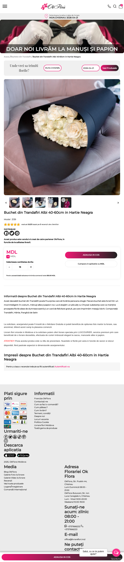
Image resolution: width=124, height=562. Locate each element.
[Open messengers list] (116, 553)
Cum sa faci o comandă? (46, 404)
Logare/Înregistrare (13, 486)
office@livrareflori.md (74, 539)
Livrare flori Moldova (44, 425)
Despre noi (39, 416)
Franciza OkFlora (42, 398)
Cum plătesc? (41, 407)
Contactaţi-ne (41, 401)
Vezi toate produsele (13, 483)
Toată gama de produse (45, 428)
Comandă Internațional (15, 489)
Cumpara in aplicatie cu (91, 264)
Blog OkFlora (10, 472)
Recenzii (8, 480)
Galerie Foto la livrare (14, 475)
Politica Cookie (41, 422)
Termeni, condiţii (42, 413)
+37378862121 (72, 526)
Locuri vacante (41, 419)
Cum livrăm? (40, 410)
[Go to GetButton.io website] (116, 559)
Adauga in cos (91, 255)
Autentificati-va (62, 366)
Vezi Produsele (110, 68)
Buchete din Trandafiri (21, 57)
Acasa (6, 57)
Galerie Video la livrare (14, 478)
